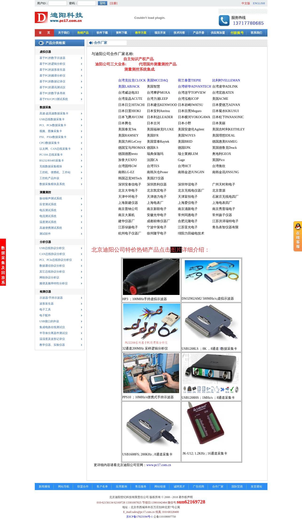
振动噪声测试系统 (50, 198)
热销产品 (83, 32)
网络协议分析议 (49, 277)
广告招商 (198, 486)
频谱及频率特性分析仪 (53, 283)
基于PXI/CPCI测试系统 (53, 99)
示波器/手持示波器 (51, 297)
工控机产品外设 (49, 178)
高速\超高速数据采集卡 (53, 113)
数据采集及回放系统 (3, 234)
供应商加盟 (218, 32)
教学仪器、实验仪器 (52, 344)
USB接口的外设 (49, 321)
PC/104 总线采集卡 (51, 154)
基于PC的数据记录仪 (52, 81)
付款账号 (237, 33)
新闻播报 (44, 486)
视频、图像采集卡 (50, 131)
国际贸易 (237, 486)
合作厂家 (218, 486)
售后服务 (140, 486)
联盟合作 (83, 486)
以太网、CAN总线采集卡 (55, 148)
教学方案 (140, 32)
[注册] (113, 3)
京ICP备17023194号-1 (139, 516)
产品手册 (198, 32)
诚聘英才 (179, 486)
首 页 (44, 32)
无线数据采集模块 (50, 166)
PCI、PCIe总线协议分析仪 (55, 260)
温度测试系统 (47, 222)
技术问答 (179, 32)
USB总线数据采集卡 (52, 119)
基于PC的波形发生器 (52, 69)
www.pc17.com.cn (158, 465)
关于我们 (63, 32)
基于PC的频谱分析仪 (52, 75)
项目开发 (160, 32)
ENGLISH (259, 3)
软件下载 (102, 32)
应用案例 (121, 486)
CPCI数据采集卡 (49, 143)
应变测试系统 (47, 204)
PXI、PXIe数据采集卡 (53, 137)
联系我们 (256, 32)
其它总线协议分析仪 (52, 271)
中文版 (246, 3)
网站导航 (63, 486)
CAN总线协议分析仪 (52, 254)
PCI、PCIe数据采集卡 (53, 125)
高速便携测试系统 (50, 227)
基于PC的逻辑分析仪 (52, 63)
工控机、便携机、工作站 (55, 172)
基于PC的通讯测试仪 (52, 87)
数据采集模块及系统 (52, 184)
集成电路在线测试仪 (52, 327)
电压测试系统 (47, 210)
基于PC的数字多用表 (52, 93)
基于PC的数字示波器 (52, 58)
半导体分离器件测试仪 (53, 333)
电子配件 (45, 315)
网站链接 (160, 486)
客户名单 (102, 486)
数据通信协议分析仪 (52, 265)
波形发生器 (46, 303)
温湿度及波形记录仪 (52, 339)
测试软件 (45, 233)
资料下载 (121, 32)
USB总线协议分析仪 (52, 248)
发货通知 (256, 486)
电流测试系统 (47, 216)
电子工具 (45, 309)
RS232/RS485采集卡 (51, 160)
